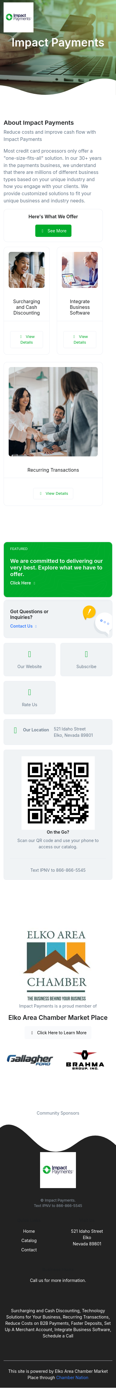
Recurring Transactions (53, 470)
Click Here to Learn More (58, 1032)
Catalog (29, 1240)
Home (29, 1231)
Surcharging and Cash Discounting (26, 307)
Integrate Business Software (80, 307)
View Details (27, 339)
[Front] (20, 17)
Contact (29, 1249)
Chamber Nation (72, 1377)
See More (53, 230)
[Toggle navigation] (106, 17)
